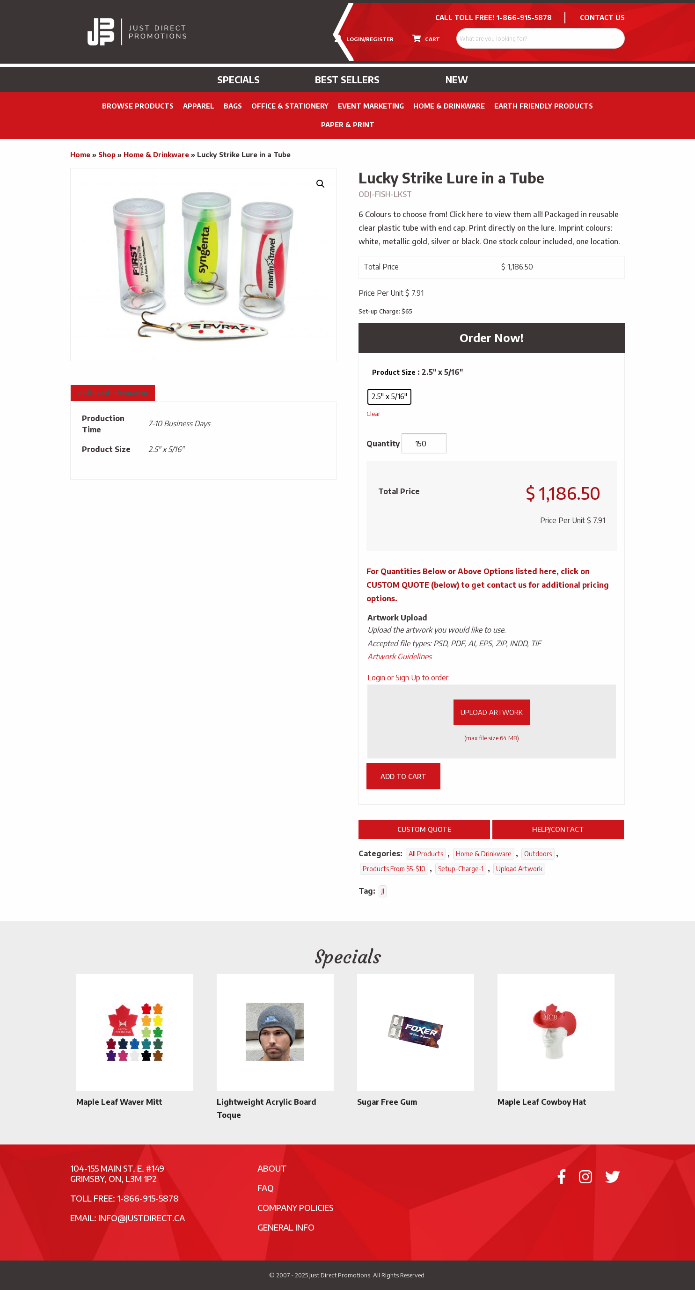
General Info (286, 1227)
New (457, 79)
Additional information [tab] (112, 392)
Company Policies (295, 1207)
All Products (426, 854)
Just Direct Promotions (339, 1275)
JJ (382, 891)
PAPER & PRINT (347, 125)
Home (80, 154)
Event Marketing (371, 106)
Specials (238, 79)
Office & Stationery (290, 106)
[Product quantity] (424, 443)
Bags (233, 106)
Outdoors (538, 854)
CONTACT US (602, 18)
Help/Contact (558, 829)
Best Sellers (347, 79)
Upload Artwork (492, 712)
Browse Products (138, 106)
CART (426, 38)
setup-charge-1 (460, 869)
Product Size (394, 372)
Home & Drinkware (449, 106)
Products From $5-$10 (394, 869)
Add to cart (403, 776)
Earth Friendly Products (543, 106)
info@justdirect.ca (141, 1217)
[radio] (389, 397)
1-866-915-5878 (524, 18)
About (272, 1168)
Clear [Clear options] (373, 413)
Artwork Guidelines (399, 656)
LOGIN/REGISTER (364, 38)
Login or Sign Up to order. (408, 677)
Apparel (198, 106)
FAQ (265, 1187)
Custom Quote (424, 829)
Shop (107, 154)
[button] (320, 183)
